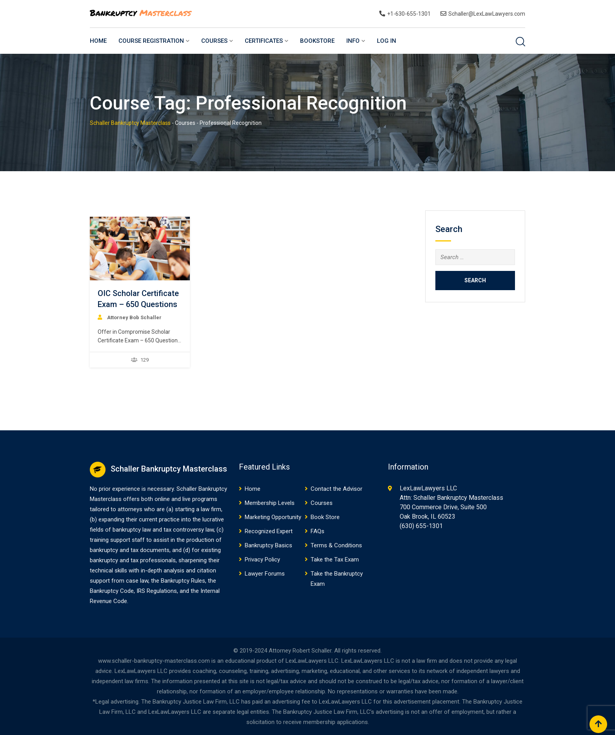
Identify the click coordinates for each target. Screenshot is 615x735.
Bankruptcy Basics (268, 545)
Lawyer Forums (265, 573)
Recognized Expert (269, 531)
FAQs (317, 531)
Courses (214, 40)
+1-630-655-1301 (409, 14)
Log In (386, 40)
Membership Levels (270, 502)
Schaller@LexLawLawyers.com (486, 14)
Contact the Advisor (336, 488)
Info (353, 40)
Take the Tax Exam (335, 559)
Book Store (325, 517)
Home (98, 40)
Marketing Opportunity (273, 517)
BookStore (317, 40)
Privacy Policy (262, 559)
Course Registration (151, 40)
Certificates (264, 40)
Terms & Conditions (336, 545)
